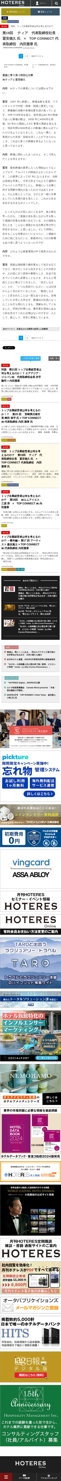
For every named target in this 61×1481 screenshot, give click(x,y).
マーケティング (13, 21)
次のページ (36, 56)
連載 (5, 18)
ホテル (4, 21)
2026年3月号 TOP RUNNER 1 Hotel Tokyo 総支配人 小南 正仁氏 (32, 696)
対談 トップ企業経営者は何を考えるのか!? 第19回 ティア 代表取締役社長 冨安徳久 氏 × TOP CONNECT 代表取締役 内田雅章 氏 (21, 459)
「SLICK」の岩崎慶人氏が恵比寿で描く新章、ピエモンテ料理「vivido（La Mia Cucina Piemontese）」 (36, 629)
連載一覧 (54, 358)
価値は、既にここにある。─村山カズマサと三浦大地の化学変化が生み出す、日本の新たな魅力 (37, 596)
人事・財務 (20, 569)
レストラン (11, 440)
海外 (9, 399)
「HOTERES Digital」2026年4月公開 (23, 683)
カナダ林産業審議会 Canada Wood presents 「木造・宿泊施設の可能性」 (31, 689)
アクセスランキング (49, 1478)
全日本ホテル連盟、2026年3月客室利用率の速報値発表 (31, 659)
